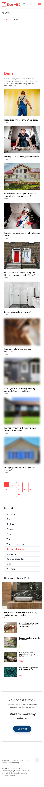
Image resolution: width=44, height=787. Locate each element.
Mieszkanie (12, 514)
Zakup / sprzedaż (15, 558)
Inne (8, 563)
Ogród (9, 529)
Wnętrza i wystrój (15, 544)
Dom (6, 123)
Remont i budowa (15, 549)
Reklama (15, 760)
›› (19, 494)
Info (5, 618)
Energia (10, 534)
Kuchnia (10, 524)
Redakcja (5, 760)
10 (31, 489)
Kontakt (25, 760)
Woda (9, 539)
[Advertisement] (22, 46)
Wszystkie (11, 568)
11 (6, 494)
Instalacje (11, 554)
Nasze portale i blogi (10, 762)
